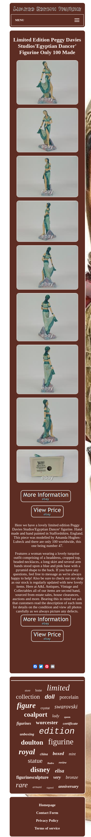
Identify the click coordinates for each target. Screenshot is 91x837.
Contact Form (47, 813)
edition (57, 731)
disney (40, 769)
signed (50, 787)
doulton (32, 742)
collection (28, 696)
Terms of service (47, 828)
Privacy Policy (47, 820)
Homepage (47, 805)
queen (67, 717)
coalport (35, 714)
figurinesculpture (32, 777)
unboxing (27, 734)
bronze (72, 777)
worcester (47, 722)
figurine (60, 741)
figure (26, 705)
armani (37, 787)
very (57, 777)
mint (72, 754)
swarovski (65, 706)
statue (35, 760)
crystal (45, 708)
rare (22, 785)
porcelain (68, 697)
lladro (50, 763)
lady (55, 716)
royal (27, 751)
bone (38, 690)
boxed (58, 753)
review (62, 762)
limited (58, 687)
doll (50, 697)
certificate (70, 723)
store (28, 690)
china (44, 754)
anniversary (68, 786)
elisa (59, 770)
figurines (24, 723)
